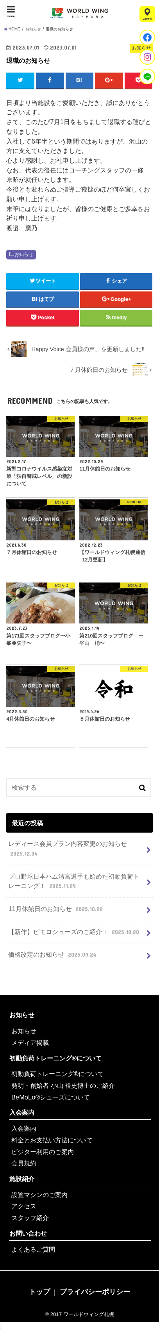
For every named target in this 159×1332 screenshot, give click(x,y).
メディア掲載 (30, 1042)
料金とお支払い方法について (52, 1140)
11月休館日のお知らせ (56, 908)
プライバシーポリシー (95, 1292)
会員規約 (23, 1163)
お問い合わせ (28, 1233)
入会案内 (21, 1112)
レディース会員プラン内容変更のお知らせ (67, 849)
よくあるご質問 (33, 1249)
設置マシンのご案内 (39, 1194)
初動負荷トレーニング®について (55, 1058)
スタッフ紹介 (30, 1217)
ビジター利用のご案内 (42, 1151)
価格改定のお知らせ (53, 954)
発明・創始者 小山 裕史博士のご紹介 (63, 1085)
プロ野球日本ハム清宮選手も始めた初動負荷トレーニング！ (73, 881)
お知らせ (23, 254)
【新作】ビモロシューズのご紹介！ (74, 931)
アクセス (23, 1205)
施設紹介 (21, 1178)
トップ (39, 1292)
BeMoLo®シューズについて (50, 1097)
